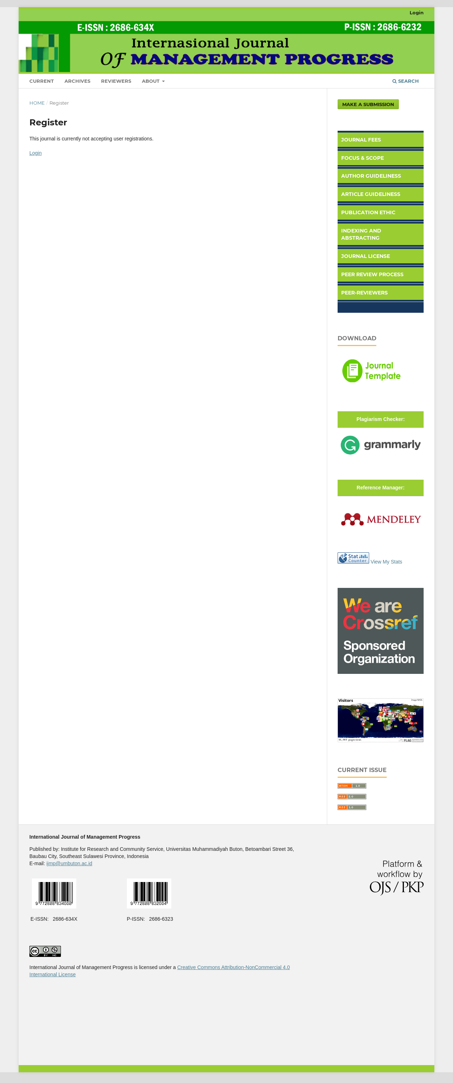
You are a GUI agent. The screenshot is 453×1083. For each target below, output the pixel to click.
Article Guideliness (370, 194)
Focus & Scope (362, 158)
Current (41, 81)
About (151, 81)
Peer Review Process (372, 274)
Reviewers (116, 81)
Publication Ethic (368, 212)
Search (405, 81)
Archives (77, 81)
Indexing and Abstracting (361, 234)
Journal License (365, 256)
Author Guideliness (371, 176)
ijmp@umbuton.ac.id (69, 863)
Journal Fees (361, 139)
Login (417, 12)
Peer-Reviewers (364, 292)
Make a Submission (368, 104)
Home (37, 103)
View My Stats (386, 562)
